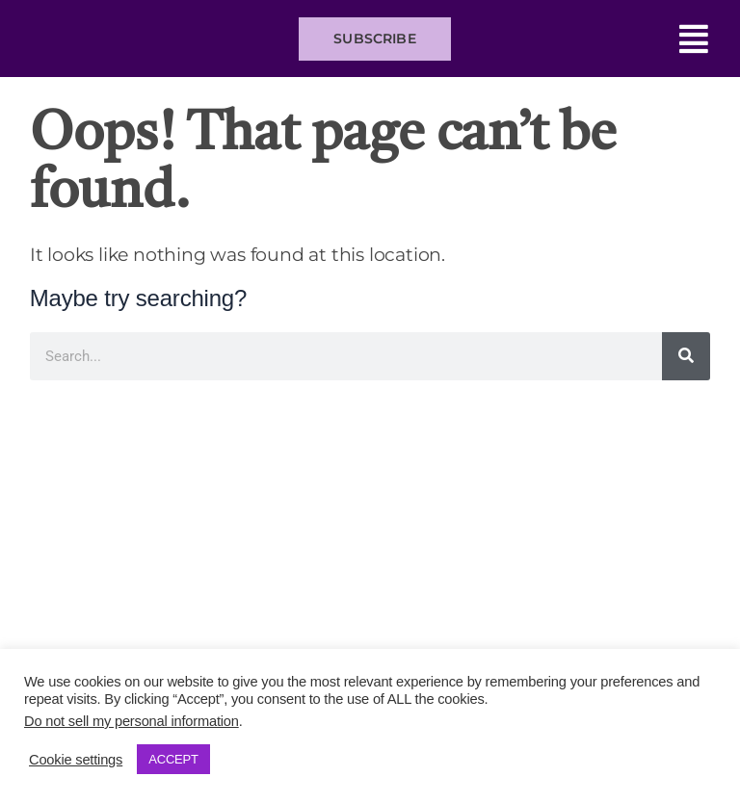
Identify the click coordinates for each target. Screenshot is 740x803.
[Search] (686, 356)
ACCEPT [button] (173, 759)
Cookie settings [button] (75, 759)
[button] (589, 39)
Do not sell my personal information (131, 721)
